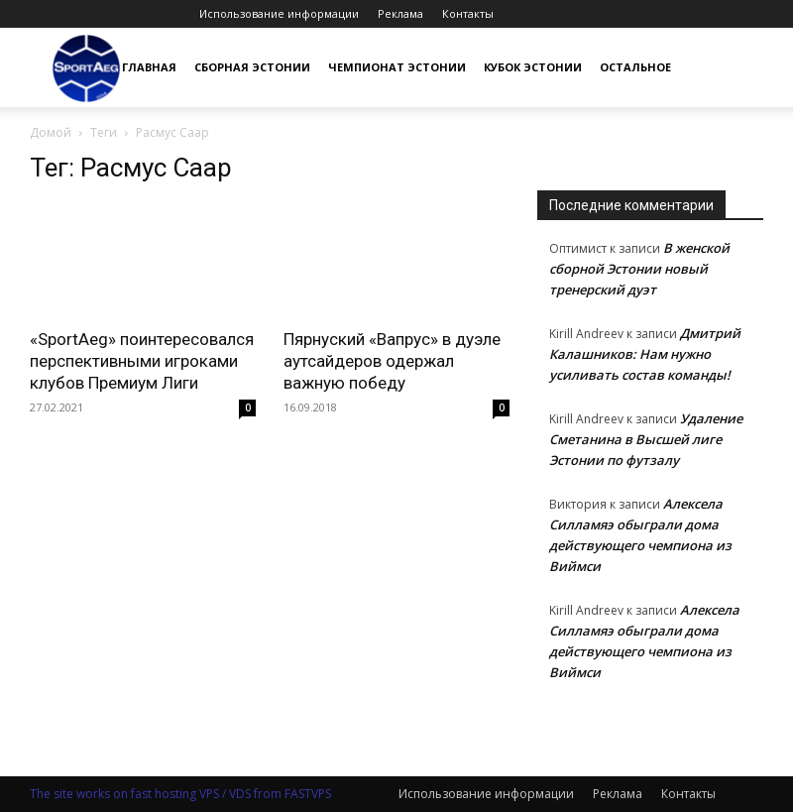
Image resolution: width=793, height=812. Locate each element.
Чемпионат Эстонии (397, 66)
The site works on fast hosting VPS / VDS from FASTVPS (180, 793)
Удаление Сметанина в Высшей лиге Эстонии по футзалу (645, 439)
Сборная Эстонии (252, 66)
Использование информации (279, 13)
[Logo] (86, 68)
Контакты (468, 13)
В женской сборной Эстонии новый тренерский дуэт (639, 268)
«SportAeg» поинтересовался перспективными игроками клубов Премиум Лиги (142, 361)
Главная (149, 66)
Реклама (400, 13)
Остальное (635, 66)
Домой (50, 132)
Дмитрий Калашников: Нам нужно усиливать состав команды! (644, 354)
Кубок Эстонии (533, 66)
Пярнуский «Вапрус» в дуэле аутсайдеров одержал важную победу (392, 361)
